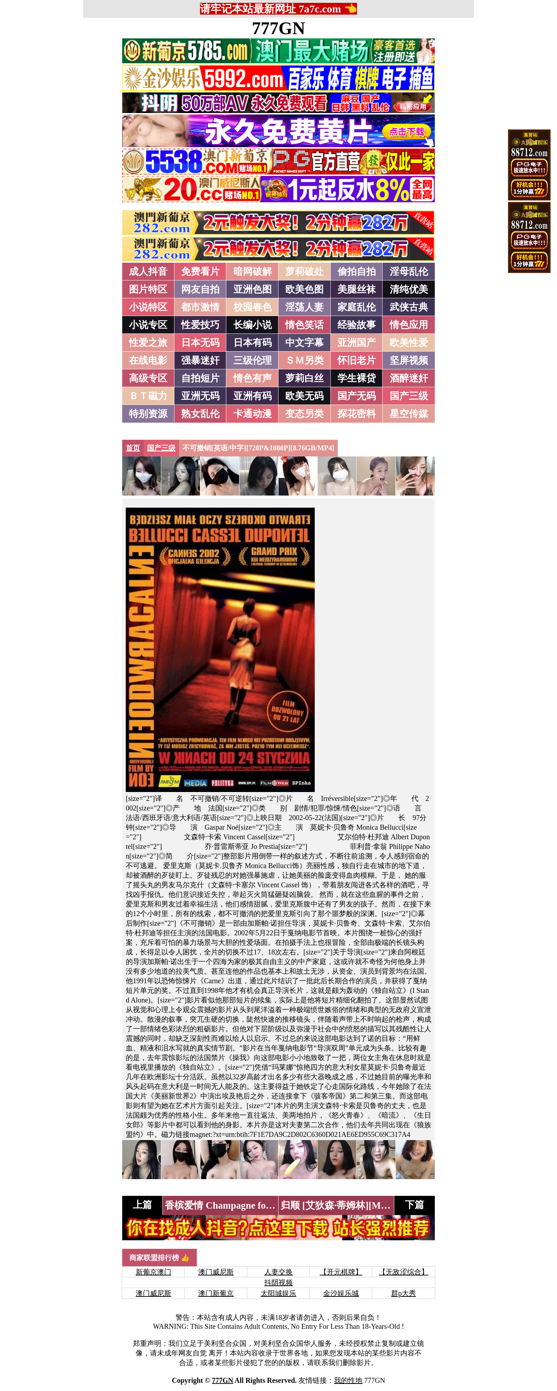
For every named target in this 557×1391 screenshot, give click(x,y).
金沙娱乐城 (341, 1293)
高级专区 (148, 378)
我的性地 (348, 1380)
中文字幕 (304, 342)
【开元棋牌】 (341, 1272)
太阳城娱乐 (278, 1293)
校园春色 (252, 307)
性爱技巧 (200, 325)
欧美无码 (304, 396)
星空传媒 (409, 413)
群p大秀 (403, 1293)
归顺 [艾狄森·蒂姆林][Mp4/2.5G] (348, 1205)
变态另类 (304, 413)
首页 (133, 448)
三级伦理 (252, 360)
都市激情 (200, 307)
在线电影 (148, 360)
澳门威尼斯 (216, 1272)
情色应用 (409, 325)
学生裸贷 (356, 378)
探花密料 (356, 413)
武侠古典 (409, 307)
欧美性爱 (409, 342)
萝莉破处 (304, 271)
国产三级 (409, 396)
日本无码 (200, 342)
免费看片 (200, 271)
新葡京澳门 (153, 1272)
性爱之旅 (148, 342)
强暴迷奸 (200, 360)
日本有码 (252, 342)
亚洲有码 (252, 396)
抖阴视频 (278, 1282)
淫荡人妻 (304, 307)
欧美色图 (304, 289)
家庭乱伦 (356, 307)
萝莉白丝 (304, 378)
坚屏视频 (409, 360)
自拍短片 (200, 378)
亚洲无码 (200, 396)
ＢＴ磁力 (148, 396)
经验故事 (356, 325)
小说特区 (148, 307)
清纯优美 (409, 289)
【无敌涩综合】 (403, 1272)
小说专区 (148, 325)
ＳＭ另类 (304, 360)
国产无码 (356, 396)
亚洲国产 (356, 342)
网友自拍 (200, 289)
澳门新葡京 (216, 1293)
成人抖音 (148, 271)
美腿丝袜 (356, 289)
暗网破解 (252, 271)
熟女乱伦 (200, 413)
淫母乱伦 (409, 271)
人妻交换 (278, 1272)
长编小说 (252, 325)
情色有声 (252, 378)
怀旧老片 (356, 360)
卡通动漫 (252, 413)
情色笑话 (304, 325)
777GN (278, 28)
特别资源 (148, 413)
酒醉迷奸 (409, 378)
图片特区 (148, 289)
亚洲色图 (252, 289)
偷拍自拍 (356, 271)
